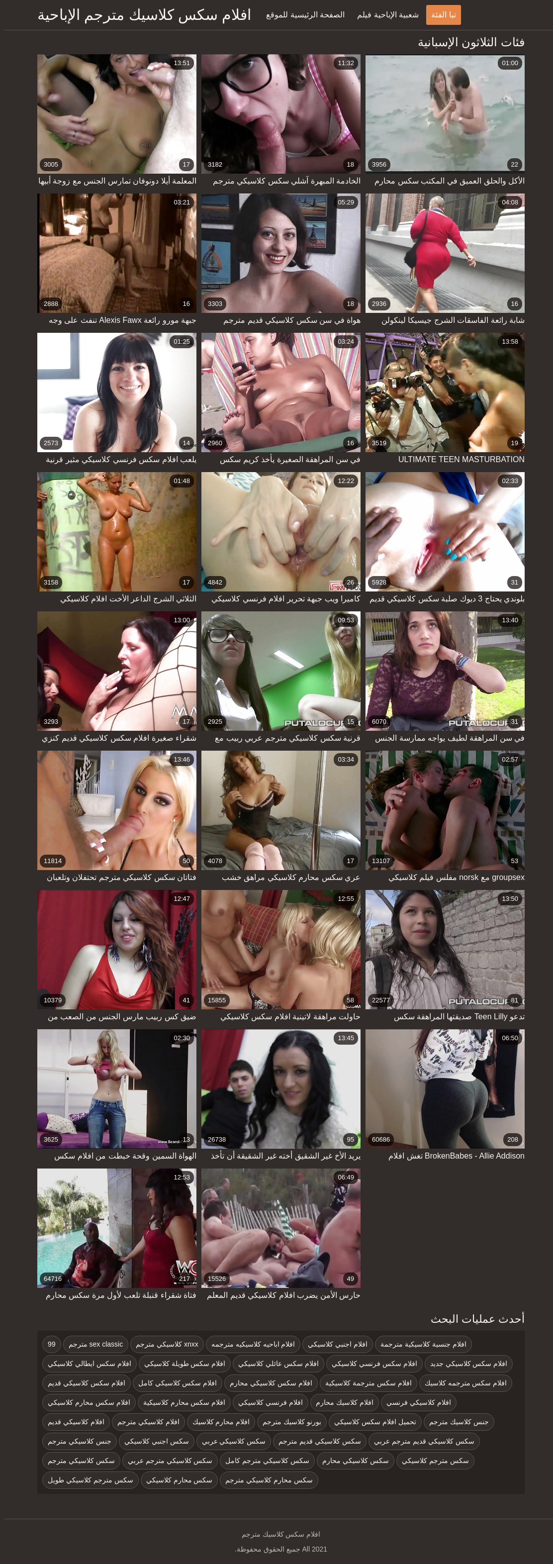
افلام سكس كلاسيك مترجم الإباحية (140, 14)
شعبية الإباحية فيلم (383, 14)
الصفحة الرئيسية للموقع (301, 14)
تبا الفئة (439, 14)
